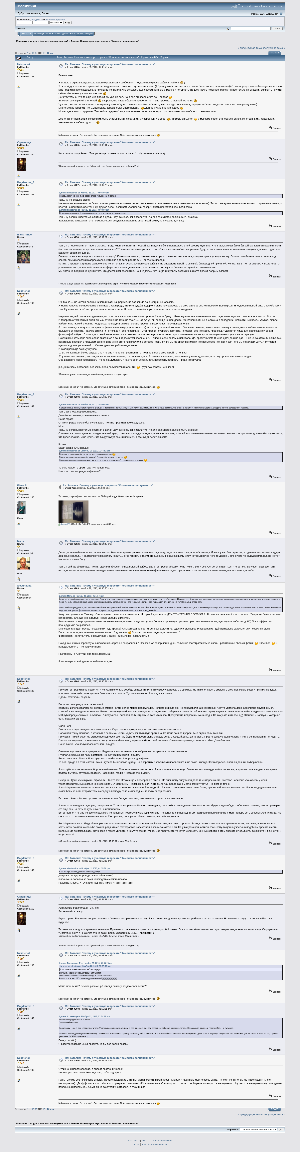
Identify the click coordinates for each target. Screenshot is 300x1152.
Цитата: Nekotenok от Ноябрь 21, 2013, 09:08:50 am (84, 193)
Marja (20, 541)
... (30, 53)
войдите (36, 19)
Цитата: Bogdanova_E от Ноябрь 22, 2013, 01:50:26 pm (85, 963)
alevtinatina (24, 585)
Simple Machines (163, 1140)
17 (36, 53)
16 (33, 53)
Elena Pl (22, 485)
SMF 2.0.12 (134, 1140)
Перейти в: (233, 1129)
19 (44, 53)
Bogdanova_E (25, 182)
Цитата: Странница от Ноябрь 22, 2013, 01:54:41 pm (84, 1016)
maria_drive (24, 234)
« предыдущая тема (250, 47)
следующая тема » (273, 47)
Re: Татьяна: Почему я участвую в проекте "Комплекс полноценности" (110, 64)
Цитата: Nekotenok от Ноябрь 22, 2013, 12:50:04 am (84, 404)
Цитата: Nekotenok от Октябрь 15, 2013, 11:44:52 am (84, 451)
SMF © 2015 (147, 1140)
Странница (24, 142)
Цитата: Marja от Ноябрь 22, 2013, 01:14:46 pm (81, 596)
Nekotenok (23, 64)
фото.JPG (65, 524)
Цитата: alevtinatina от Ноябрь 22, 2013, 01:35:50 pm (84, 868)
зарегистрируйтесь (56, 19)
